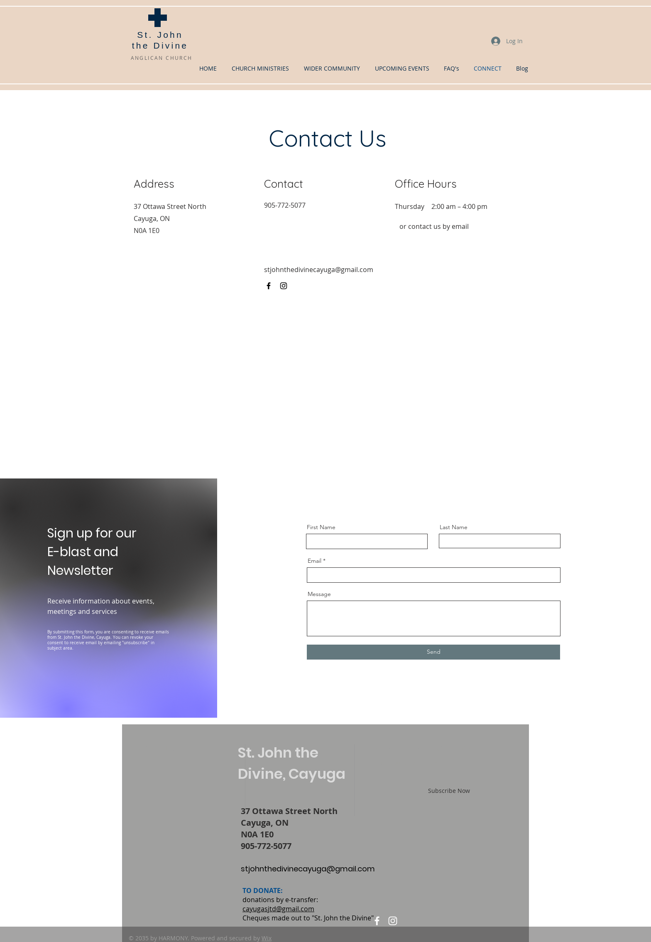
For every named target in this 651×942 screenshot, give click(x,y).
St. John (160, 34)
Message (319, 594)
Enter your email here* (406, 763)
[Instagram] (283, 285)
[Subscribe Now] (449, 791)
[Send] (433, 652)
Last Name (453, 527)
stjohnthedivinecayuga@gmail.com (318, 269)
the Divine (160, 45)
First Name (321, 527)
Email (314, 561)
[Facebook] (268, 285)
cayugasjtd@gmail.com (278, 908)
